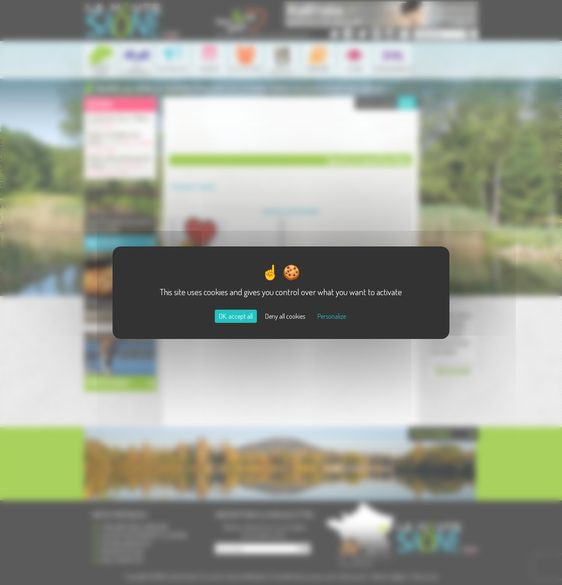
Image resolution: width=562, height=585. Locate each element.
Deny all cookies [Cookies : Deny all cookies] (285, 316)
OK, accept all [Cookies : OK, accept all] (236, 316)
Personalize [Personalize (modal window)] (331, 316)
